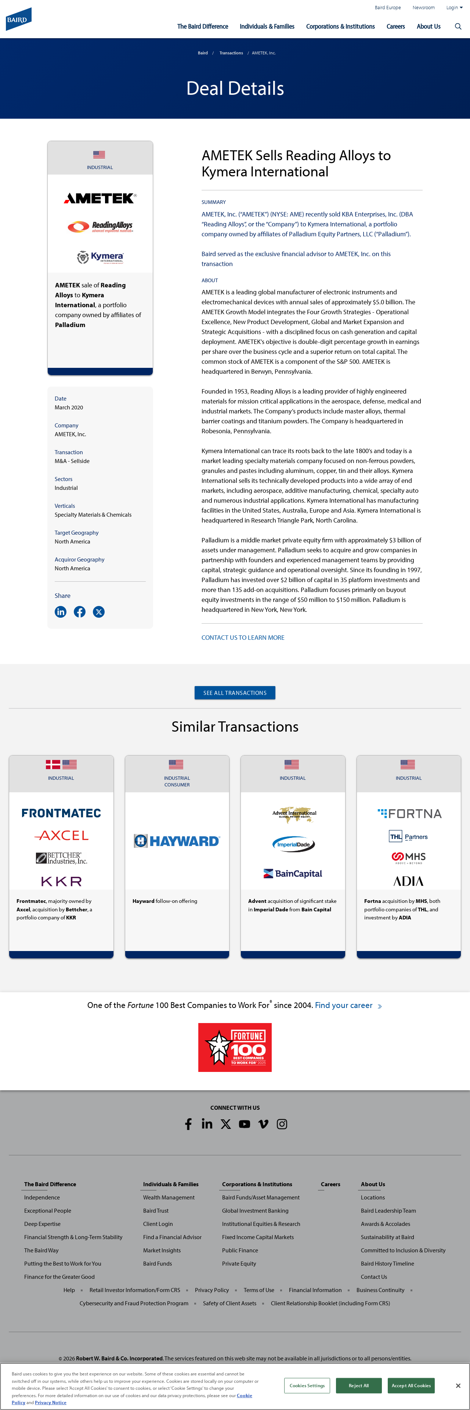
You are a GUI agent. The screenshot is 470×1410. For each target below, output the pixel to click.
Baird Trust (156, 1210)
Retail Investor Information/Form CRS (135, 1290)
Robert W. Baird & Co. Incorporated (119, 1358)
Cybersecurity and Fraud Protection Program (134, 1303)
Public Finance (240, 1250)
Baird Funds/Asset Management (261, 1197)
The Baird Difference (202, 26)
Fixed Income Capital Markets (258, 1237)
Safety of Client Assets (229, 1303)
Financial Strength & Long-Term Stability (73, 1237)
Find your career (349, 1005)
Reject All (359, 1385)
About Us (429, 26)
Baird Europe (388, 7)
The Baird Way (41, 1250)
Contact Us (374, 1276)
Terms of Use (259, 1290)
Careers (396, 26)
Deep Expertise (42, 1223)
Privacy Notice (50, 1402)
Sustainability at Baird (387, 1237)
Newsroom (424, 7)
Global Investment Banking (255, 1210)
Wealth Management (169, 1197)
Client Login (158, 1223)
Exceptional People (47, 1210)
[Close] (458, 1386)
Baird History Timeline (387, 1263)
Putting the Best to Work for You (62, 1263)
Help (69, 1290)
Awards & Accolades (385, 1223)
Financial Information (315, 1290)
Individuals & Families (267, 26)
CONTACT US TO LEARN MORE (243, 637)
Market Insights (162, 1250)
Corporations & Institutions (340, 26)
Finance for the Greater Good (59, 1276)
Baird (203, 52)
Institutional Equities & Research (261, 1223)
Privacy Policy (212, 1290)
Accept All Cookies (411, 1385)
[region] (235, 1386)
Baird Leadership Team (388, 1210)
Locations (373, 1197)
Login (454, 7)
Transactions (231, 52)
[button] (458, 26)
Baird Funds (157, 1263)
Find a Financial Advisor (172, 1237)
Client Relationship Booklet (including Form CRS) (330, 1303)
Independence (42, 1197)
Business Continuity (381, 1290)
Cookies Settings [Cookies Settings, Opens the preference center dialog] (307, 1385)
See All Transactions (235, 692)
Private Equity (239, 1263)
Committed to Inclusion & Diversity (403, 1250)
